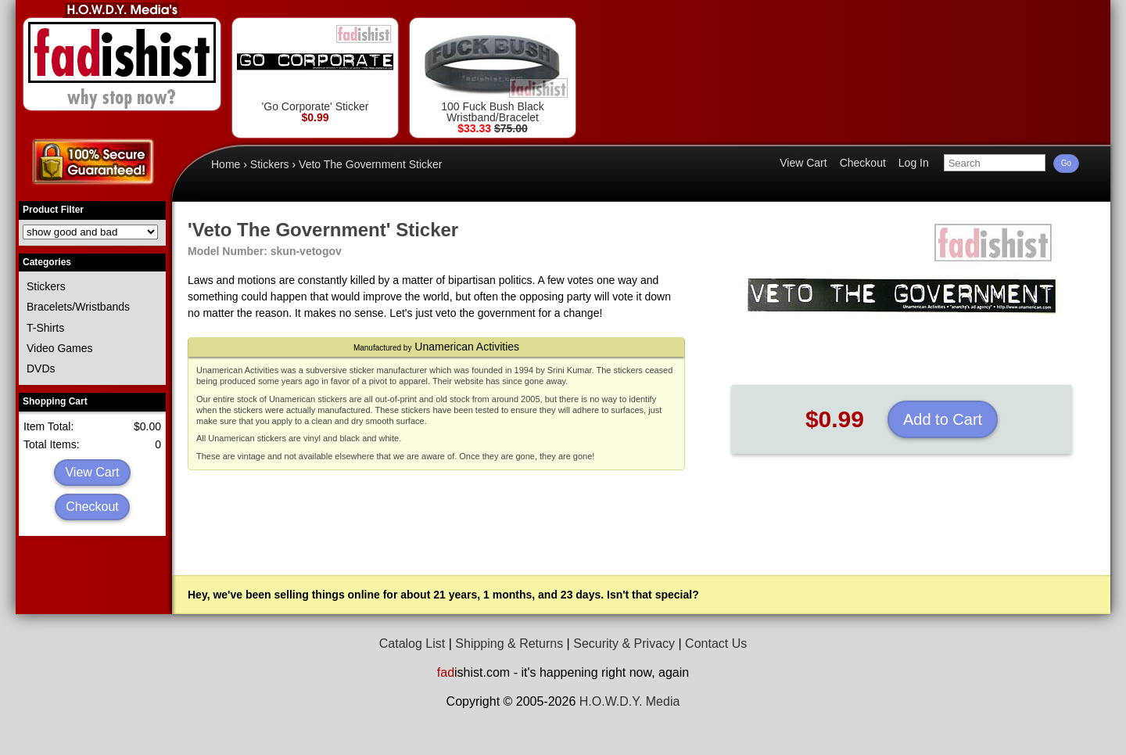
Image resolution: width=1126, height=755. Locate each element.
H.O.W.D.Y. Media (629, 701)
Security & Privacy (624, 643)
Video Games (60, 348)
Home (225, 164)
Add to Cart (942, 419)
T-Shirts (45, 328)
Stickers (46, 286)
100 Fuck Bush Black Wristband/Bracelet (492, 73)
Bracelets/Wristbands (78, 306)
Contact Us (716, 643)
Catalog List (412, 643)
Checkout (92, 506)
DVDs (41, 368)
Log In (913, 162)
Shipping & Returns (509, 643)
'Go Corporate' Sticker (315, 68)
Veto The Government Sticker (370, 164)
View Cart (92, 472)
